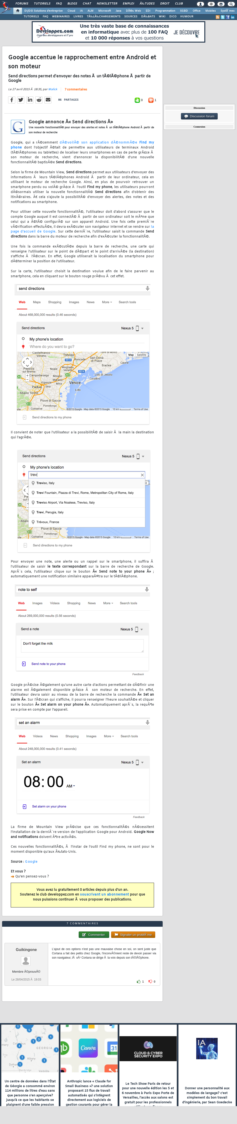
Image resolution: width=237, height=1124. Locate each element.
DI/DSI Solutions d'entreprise (43, 11)
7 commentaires (76, 90)
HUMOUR (186, 16)
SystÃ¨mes (228, 11)
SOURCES (130, 16)
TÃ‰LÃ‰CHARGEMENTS (103, 16)
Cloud (71, 11)
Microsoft (104, 11)
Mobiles (210, 11)
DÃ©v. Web (133, 11)
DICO (172, 16)
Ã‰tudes (147, 4)
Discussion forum (199, 116)
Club (179, 4)
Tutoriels (42, 4)
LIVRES (78, 16)
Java (118, 11)
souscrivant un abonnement (104, 894)
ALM (90, 11)
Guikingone (26, 950)
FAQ (59, 4)
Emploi (128, 4)
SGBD (184, 11)
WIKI (162, 16)
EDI (148, 11)
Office (197, 11)
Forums (22, 4)
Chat (87, 4)
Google (31, 862)
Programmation (165, 11)
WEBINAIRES (61, 16)
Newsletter (107, 4)
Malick (52, 89)
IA (81, 11)
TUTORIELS (31, 16)
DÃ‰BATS (148, 16)
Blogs (72, 4)
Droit (165, 4)
